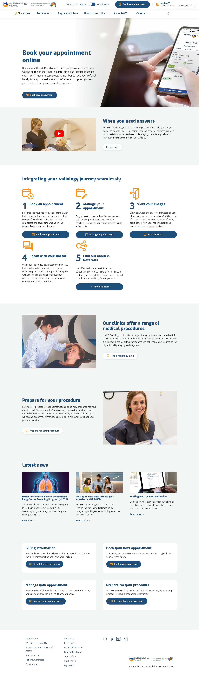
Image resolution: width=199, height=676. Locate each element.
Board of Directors (73, 647)
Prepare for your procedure (42, 430)
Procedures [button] (43, 13)
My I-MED (69, 665)
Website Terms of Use (37, 643)
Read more (29, 520)
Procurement (32, 664)
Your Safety (70, 656)
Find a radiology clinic (120, 355)
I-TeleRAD (69, 643)
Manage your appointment (45, 601)
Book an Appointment (46, 234)
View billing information (44, 564)
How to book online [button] (94, 13)
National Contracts (35, 660)
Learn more (112, 147)
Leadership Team (72, 652)
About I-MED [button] (121, 13)
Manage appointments (99, 234)
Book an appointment (132, 4)
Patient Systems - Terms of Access (39, 649)
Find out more (153, 234)
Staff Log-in (70, 661)
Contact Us (69, 638)
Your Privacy (32, 638)
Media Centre (32, 655)
